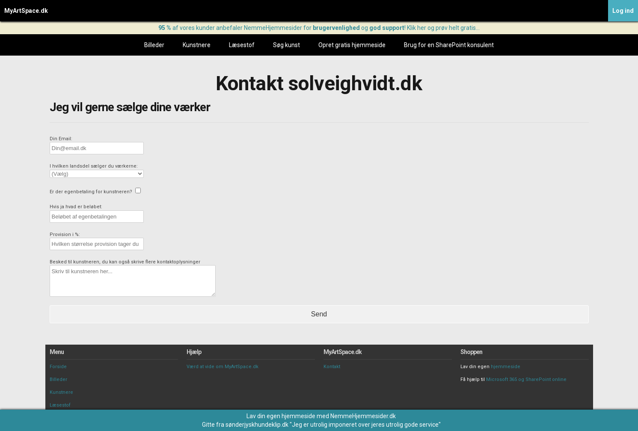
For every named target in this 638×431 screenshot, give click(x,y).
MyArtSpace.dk (26, 10)
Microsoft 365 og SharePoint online (526, 379)
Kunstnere (197, 44)
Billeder (154, 44)
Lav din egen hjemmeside (280, 416)
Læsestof (242, 44)
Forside (58, 366)
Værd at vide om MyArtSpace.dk (222, 366)
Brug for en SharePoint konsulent (449, 44)
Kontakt (331, 366)
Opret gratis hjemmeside (352, 44)
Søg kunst (286, 44)
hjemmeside (505, 366)
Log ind (623, 10)
